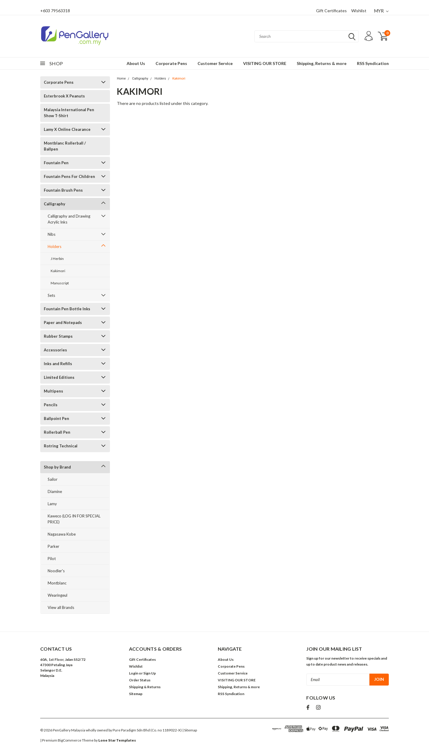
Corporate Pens (171, 63)
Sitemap (135, 693)
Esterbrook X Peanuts (64, 96)
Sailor (52, 479)
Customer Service (215, 63)
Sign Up (149, 673)
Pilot (52, 558)
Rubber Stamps (58, 336)
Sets (51, 295)
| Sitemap (189, 730)
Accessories (55, 350)
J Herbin (57, 258)
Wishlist (358, 10)
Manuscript (60, 283)
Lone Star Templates (117, 740)
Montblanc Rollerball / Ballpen (65, 146)
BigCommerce (69, 740)
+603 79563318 (55, 10)
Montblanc (57, 583)
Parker (53, 546)
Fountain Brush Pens (63, 190)
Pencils (50, 404)
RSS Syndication (373, 63)
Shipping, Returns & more (321, 63)
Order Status (139, 680)
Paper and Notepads (63, 322)
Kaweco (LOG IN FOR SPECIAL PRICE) (74, 519)
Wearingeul (57, 595)
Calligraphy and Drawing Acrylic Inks (69, 219)
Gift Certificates (331, 10)
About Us (136, 63)
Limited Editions (59, 377)
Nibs (51, 234)
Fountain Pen (56, 162)
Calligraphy (54, 203)
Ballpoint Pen (56, 418)
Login (133, 673)
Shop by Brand (57, 467)
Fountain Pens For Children (69, 176)
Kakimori (58, 271)
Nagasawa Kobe (62, 534)
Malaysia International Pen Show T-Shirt (69, 112)
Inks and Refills (58, 363)
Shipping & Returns (145, 687)
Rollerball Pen (57, 432)
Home (121, 78)
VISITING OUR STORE (264, 63)
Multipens (53, 391)
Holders (54, 246)
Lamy (52, 503)
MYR (381, 10)
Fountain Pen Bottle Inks (67, 308)
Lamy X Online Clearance (67, 129)
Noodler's (56, 570)
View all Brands (61, 607)
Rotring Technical (60, 446)
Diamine (55, 491)
